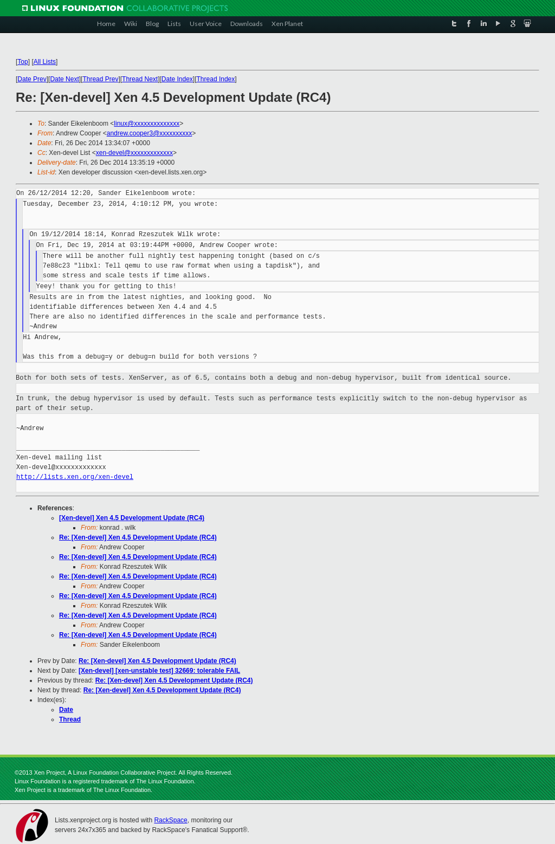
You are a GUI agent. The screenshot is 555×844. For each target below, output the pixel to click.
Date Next (64, 79)
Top (22, 62)
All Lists (45, 62)
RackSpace (170, 820)
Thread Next (140, 79)
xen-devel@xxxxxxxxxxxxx (134, 153)
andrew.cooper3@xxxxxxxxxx (149, 133)
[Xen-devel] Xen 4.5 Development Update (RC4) (131, 518)
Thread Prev (100, 79)
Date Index (177, 79)
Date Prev (31, 79)
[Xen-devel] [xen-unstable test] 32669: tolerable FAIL (159, 670)
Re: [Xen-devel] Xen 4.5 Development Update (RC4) (138, 537)
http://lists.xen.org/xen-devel (74, 477)
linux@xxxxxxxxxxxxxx (146, 123)
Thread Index (216, 79)
